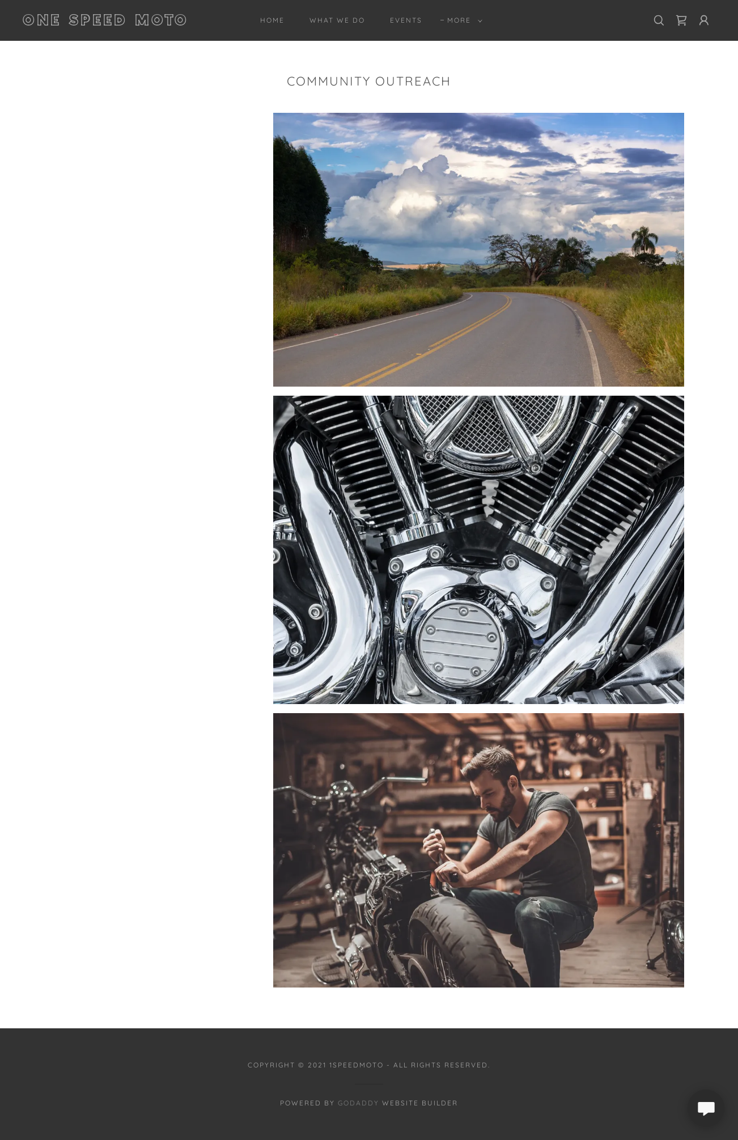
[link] (118, 22)
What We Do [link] (337, 20)
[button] (462, 20)
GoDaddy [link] (358, 1103)
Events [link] (406, 20)
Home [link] (272, 20)
